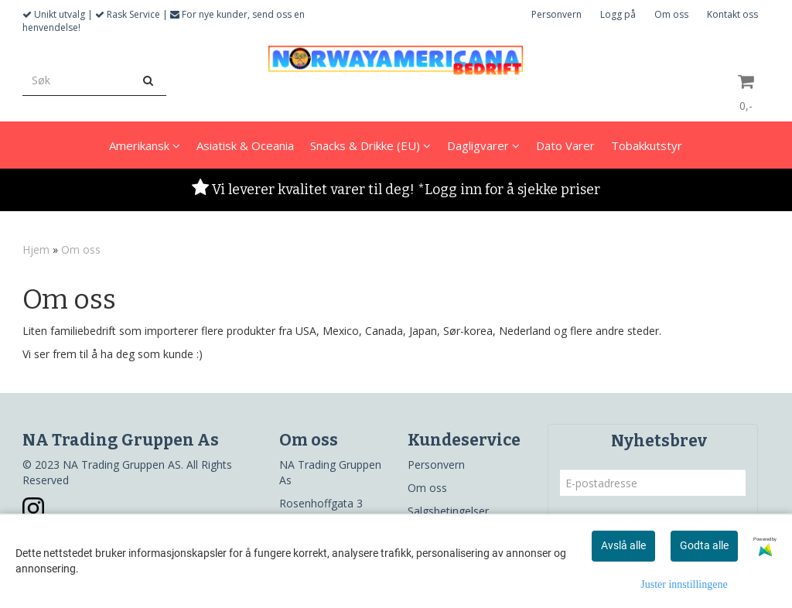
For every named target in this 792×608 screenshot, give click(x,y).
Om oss (671, 14)
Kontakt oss (732, 14)
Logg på (618, 14)
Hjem (36, 249)
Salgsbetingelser (448, 511)
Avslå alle (623, 545)
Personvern (556, 14)
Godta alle (704, 545)
